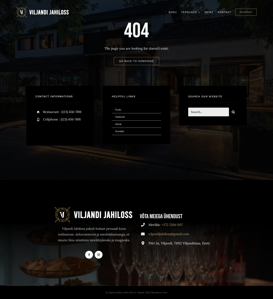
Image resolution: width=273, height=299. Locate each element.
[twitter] (49, 131)
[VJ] (42, 9)
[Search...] (208, 112)
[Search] (233, 112)
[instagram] (58, 131)
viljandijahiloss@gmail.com (169, 234)
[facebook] (39, 131)
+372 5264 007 (172, 225)
